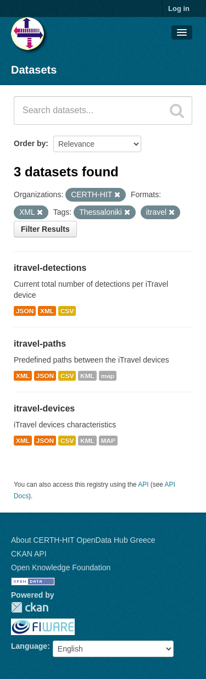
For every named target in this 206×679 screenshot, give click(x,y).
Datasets (34, 70)
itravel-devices (44, 408)
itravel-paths (40, 343)
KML (87, 376)
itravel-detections (50, 267)
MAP (108, 440)
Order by (30, 143)
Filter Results (45, 229)
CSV (67, 311)
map (107, 376)
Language (29, 646)
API (143, 484)
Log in (179, 8)
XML (47, 311)
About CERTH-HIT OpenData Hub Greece (83, 540)
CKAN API (29, 553)
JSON (25, 311)
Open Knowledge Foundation (60, 567)
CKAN (29, 607)
